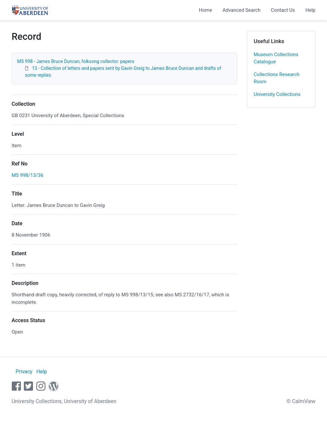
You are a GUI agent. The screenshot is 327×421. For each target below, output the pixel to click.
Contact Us (283, 10)
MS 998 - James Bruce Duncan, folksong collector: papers (75, 61)
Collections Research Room (277, 78)
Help (310, 10)
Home (205, 10)
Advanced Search (241, 10)
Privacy (23, 371)
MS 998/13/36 (27, 175)
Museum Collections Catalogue (276, 58)
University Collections (277, 94)
